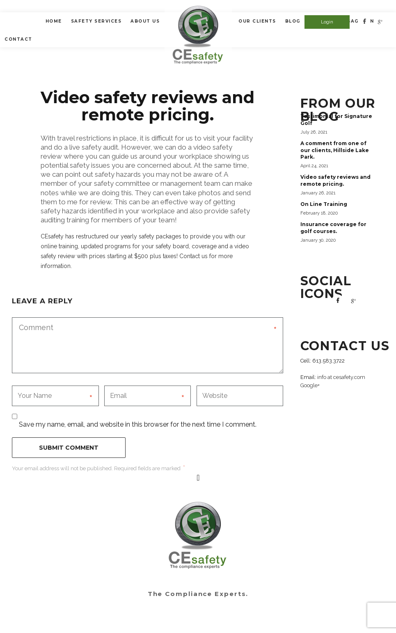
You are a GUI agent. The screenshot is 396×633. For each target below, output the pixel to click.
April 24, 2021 (314, 166)
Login (327, 22)
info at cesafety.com (341, 377)
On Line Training (323, 204)
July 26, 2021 (313, 132)
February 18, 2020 (319, 213)
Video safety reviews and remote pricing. (335, 180)
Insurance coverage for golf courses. (333, 227)
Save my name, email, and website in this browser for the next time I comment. (137, 424)
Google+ (310, 385)
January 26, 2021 (318, 193)
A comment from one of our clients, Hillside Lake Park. (334, 150)
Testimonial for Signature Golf (336, 119)
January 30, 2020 (318, 240)
